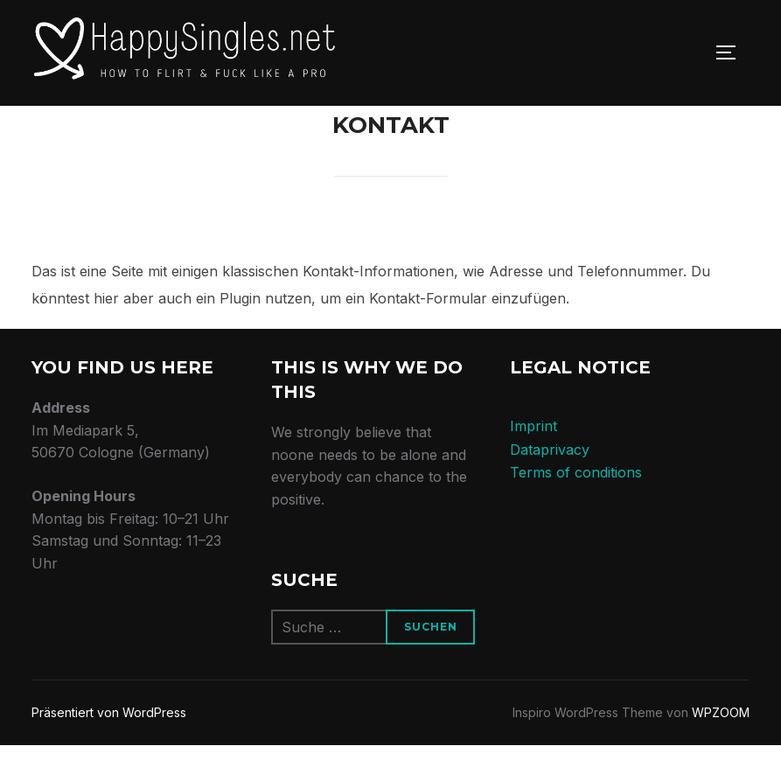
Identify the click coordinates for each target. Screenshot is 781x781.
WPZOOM (721, 748)
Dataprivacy (549, 484)
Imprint (533, 462)
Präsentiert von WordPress (108, 748)
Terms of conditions (576, 508)
